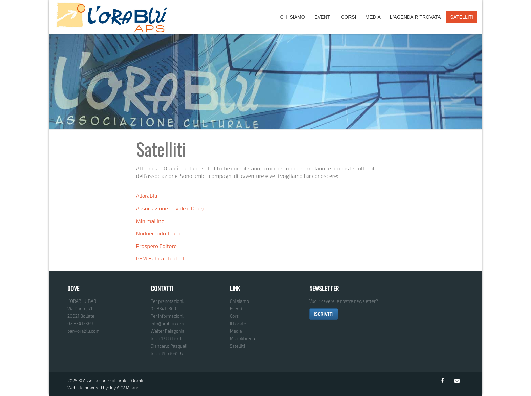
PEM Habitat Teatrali (161, 258)
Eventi (323, 17)
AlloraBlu (146, 196)
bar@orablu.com (83, 331)
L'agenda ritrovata (415, 17)
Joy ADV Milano (125, 387)
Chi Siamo (292, 17)
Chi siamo (239, 301)
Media (373, 17)
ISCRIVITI (324, 314)
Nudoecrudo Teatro (159, 233)
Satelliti (461, 17)
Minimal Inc (150, 220)
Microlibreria (242, 338)
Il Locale (238, 323)
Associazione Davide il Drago (171, 208)
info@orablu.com (167, 323)
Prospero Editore (156, 246)
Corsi (348, 17)
